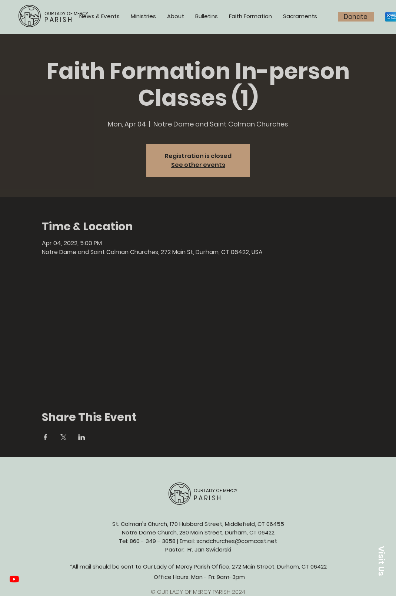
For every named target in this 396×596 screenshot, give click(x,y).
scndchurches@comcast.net (236, 541)
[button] (381, 561)
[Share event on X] (63, 437)
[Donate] (356, 17)
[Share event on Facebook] (45, 437)
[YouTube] (14, 579)
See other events (198, 165)
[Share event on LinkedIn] (81, 437)
